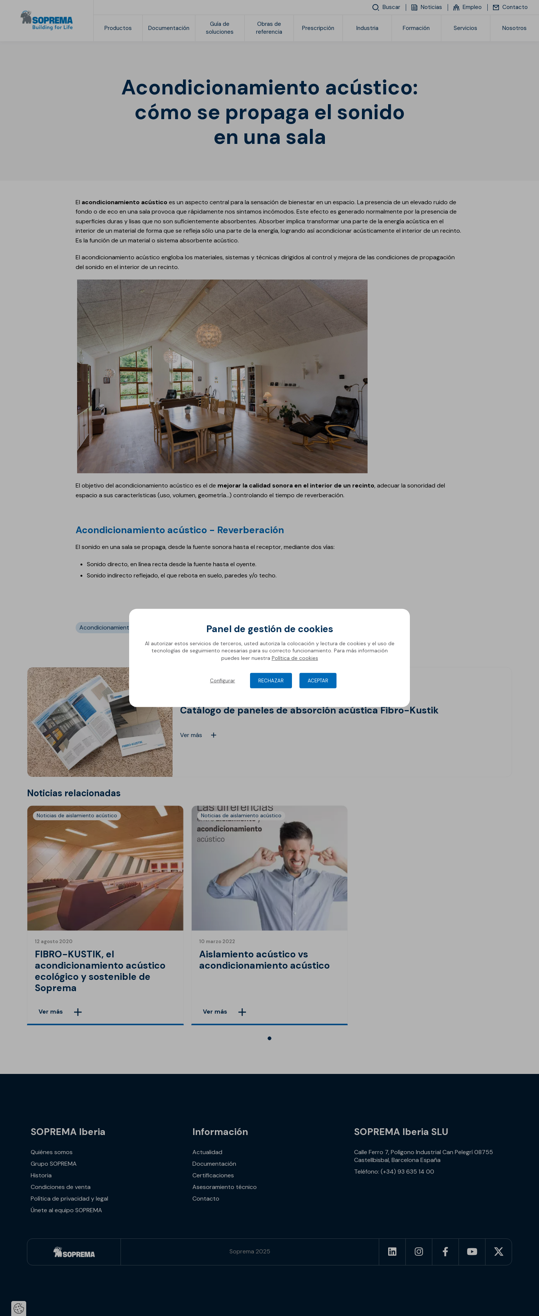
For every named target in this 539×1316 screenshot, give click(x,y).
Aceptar (318, 680)
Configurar (222, 680)
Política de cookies (295, 658)
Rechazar (271, 680)
